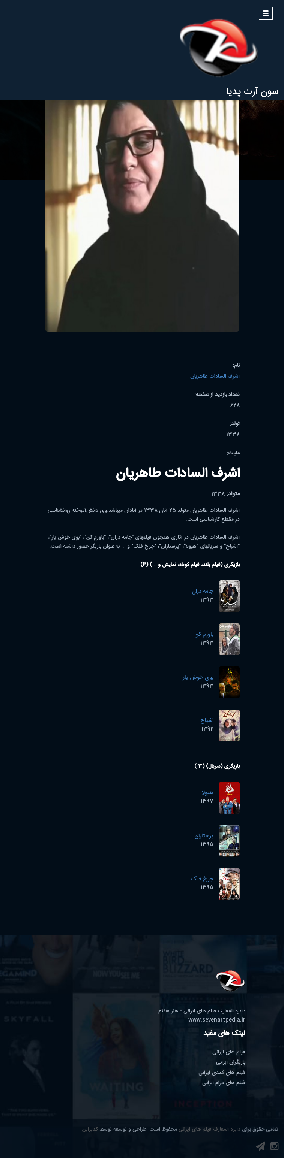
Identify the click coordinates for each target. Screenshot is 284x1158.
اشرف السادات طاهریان (215, 376)
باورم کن (203, 634)
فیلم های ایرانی (228, 1052)
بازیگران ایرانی (230, 1062)
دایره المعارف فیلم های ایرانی (209, 1129)
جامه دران (202, 591)
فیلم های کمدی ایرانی (221, 1072)
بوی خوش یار (198, 677)
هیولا (207, 793)
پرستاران (203, 836)
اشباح (206, 720)
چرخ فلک (202, 879)
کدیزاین (90, 1129)
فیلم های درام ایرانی (223, 1083)
